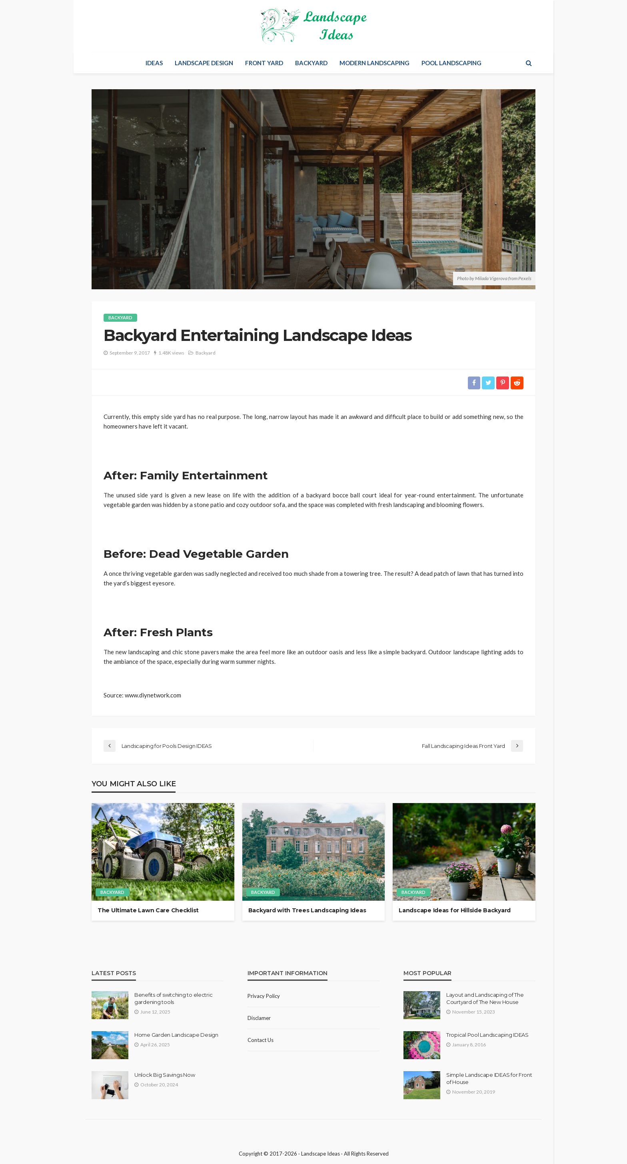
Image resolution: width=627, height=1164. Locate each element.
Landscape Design (204, 62)
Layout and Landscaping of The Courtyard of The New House (484, 998)
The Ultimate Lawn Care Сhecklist (148, 910)
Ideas (154, 62)
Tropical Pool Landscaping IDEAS (487, 1035)
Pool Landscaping (451, 62)
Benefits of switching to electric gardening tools (173, 998)
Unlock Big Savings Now (164, 1075)
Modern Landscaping (374, 62)
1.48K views (171, 353)
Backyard (311, 62)
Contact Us (261, 1040)
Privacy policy (264, 996)
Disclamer (259, 1018)
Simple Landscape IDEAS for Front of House (489, 1078)
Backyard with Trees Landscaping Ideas (307, 910)
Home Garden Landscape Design (176, 1035)
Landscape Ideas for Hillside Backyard (455, 910)
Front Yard (264, 62)
